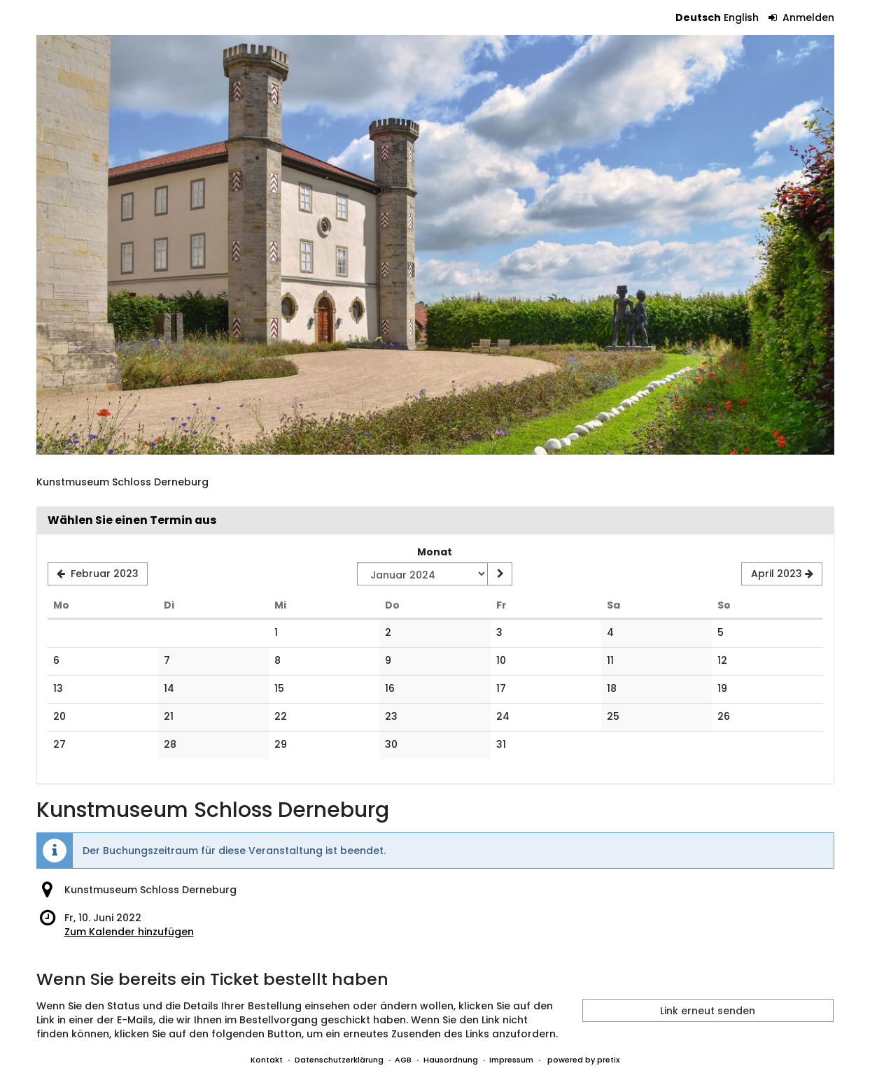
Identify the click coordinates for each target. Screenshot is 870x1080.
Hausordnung (450, 1059)
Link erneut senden (707, 1011)
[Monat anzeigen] (499, 574)
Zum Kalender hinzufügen (129, 932)
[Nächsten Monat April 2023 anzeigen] (781, 574)
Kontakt (267, 1059)
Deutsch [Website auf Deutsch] (698, 17)
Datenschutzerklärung (339, 1059)
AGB (403, 1059)
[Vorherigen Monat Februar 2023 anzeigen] (98, 574)
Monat (434, 552)
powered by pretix (583, 1059)
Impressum (511, 1059)
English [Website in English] (741, 17)
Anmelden (801, 17)
